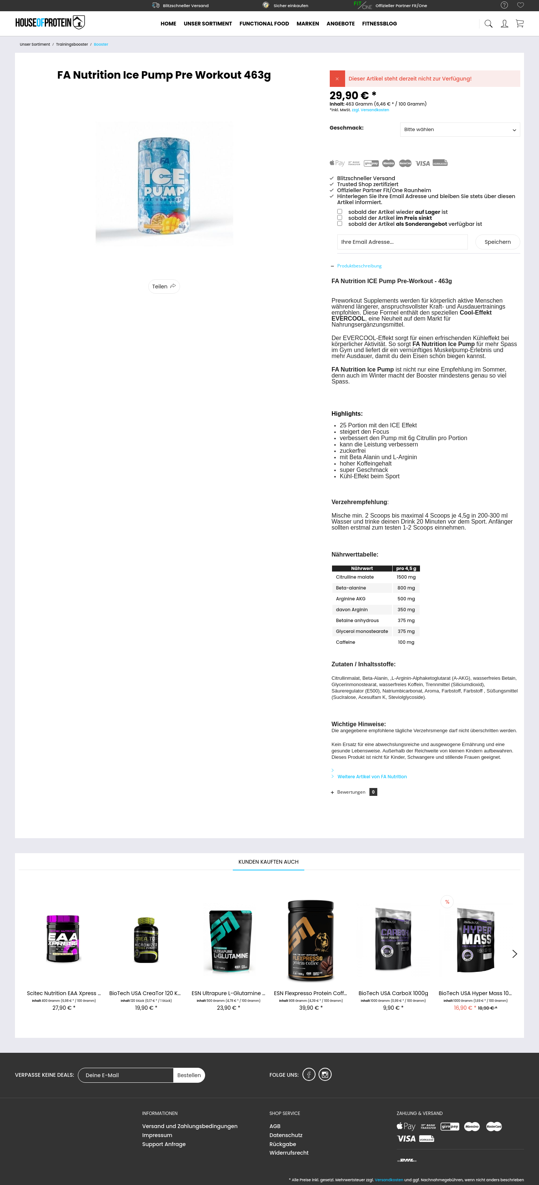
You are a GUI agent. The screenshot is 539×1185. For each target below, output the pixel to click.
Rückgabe (283, 1144)
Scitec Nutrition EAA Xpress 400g (64, 993)
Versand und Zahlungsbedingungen (190, 1126)
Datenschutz (286, 1135)
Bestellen (189, 1075)
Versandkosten (389, 1180)
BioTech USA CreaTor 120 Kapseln (146, 993)
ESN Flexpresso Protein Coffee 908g (311, 993)
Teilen (160, 286)
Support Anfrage (164, 1144)
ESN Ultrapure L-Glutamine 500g (229, 993)
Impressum (157, 1135)
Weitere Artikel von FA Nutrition (369, 776)
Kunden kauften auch (268, 862)
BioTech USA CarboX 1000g (393, 993)
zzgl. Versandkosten (370, 110)
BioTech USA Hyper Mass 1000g (476, 993)
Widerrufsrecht (289, 1153)
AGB (275, 1126)
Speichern (498, 242)
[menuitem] (500, 5)
